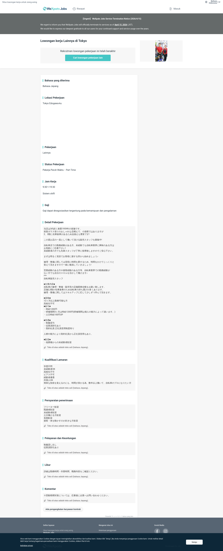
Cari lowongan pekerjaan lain (88, 57)
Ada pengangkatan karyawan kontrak (63, 509)
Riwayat (79, 8)
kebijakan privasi (26, 546)
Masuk (174, 8)
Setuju (194, 542)
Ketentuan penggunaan (107, 530)
